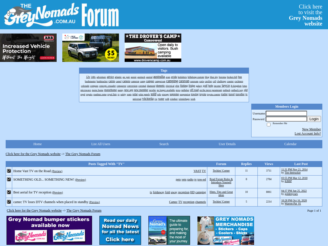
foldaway (158, 192)
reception (183, 192)
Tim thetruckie (293, 172)
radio (190, 179)
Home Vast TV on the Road (32, 171)
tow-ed (201, 179)
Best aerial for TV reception (32, 192)
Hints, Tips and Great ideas (221, 193)
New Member (311, 129)
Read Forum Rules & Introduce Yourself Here (221, 182)
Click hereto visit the (305, 15)
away (174, 192)
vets (184, 179)
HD (192, 192)
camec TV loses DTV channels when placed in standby (50, 202)
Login (314, 119)
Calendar (290, 144)
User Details (227, 144)
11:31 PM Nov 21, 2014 (294, 169)
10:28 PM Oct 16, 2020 (294, 200)
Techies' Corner (221, 170)
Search (164, 144)
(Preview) (57, 171)
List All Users (100, 144)
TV (204, 170)
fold (167, 192)
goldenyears (291, 193)
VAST (197, 170)
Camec (173, 201)
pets (178, 179)
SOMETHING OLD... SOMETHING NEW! (43, 180)
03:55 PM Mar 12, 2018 (294, 178)
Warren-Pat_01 (293, 203)
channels (200, 201)
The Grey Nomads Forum (83, 154)
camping (200, 192)
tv (195, 179)
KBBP (288, 181)
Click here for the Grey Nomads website (33, 154)
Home (37, 144)
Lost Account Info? (308, 133)
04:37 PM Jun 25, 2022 (294, 190)
